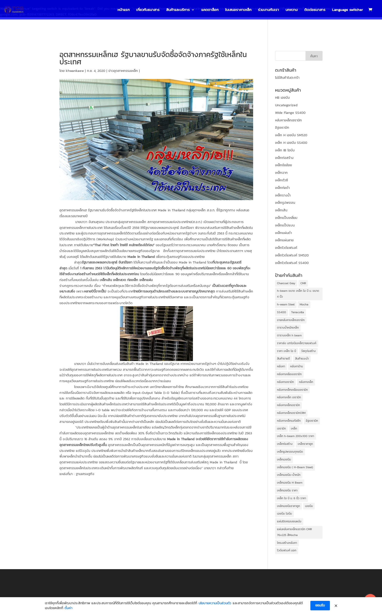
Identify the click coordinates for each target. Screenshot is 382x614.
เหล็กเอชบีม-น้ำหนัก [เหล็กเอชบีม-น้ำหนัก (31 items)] (288, 475)
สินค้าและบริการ (178, 10)
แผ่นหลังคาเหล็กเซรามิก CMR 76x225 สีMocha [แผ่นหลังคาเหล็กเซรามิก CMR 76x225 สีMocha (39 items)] (294, 532)
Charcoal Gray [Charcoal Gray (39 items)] (286, 283)
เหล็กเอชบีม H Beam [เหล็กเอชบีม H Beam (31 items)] (289, 482)
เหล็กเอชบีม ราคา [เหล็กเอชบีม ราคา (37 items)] (287, 490)
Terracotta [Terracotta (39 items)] (297, 312)
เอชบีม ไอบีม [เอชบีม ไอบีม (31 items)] (284, 513)
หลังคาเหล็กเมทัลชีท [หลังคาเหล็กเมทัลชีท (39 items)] (289, 421)
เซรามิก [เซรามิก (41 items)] (281, 428)
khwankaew (75, 70)
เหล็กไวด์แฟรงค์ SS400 (292, 262)
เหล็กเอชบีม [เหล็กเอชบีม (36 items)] (284, 459)
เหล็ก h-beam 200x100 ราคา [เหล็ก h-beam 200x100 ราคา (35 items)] (295, 436)
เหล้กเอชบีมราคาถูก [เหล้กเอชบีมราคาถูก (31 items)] (288, 506)
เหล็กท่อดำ (282, 187)
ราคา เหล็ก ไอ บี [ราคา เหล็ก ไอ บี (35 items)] (286, 351)
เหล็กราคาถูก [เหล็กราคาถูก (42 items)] (305, 444)
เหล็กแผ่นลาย (284, 240)
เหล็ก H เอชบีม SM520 (291, 135)
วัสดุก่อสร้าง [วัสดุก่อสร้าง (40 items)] (308, 351)
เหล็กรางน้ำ (283, 195)
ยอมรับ (320, 606)
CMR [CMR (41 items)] (303, 283)
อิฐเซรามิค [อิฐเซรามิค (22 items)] (312, 421)
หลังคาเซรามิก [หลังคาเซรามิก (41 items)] (285, 382)
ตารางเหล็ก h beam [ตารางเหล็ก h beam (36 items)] (289, 335)
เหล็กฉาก (281, 172)
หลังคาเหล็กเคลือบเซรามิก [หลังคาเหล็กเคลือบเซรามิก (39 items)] (292, 390)
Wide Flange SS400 (290, 112)
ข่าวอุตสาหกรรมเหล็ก (123, 70)
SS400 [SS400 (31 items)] (281, 312)
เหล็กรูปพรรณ (285, 202)
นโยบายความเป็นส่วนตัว (215, 603)
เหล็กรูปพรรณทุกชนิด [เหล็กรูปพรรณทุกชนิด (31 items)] (290, 451)
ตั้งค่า (68, 608)
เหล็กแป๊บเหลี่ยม (286, 217)
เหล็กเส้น (281, 210)
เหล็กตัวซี (281, 180)
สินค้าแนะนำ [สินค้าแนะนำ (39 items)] (302, 358)
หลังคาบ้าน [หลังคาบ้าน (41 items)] (296, 366)
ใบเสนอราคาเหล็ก (238, 10)
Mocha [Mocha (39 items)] (304, 304)
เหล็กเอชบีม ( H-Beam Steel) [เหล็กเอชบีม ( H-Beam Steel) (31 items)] (295, 467)
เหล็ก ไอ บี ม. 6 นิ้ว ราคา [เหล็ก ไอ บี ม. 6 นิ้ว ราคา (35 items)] (291, 498)
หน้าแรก (123, 10)
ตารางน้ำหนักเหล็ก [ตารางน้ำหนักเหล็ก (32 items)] (288, 327)
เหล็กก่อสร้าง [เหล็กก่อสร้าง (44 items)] (285, 444)
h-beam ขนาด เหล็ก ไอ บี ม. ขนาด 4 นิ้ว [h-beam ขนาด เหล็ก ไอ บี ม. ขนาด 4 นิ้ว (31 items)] (298, 294)
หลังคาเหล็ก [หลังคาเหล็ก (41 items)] (306, 382)
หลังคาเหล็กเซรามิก (288, 120)
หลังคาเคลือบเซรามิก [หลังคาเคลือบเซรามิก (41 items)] (289, 374)
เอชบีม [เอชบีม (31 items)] (309, 506)
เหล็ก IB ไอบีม (285, 150)
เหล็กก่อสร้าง (284, 157)
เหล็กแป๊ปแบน (285, 225)
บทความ (292, 10)
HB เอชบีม (282, 97)
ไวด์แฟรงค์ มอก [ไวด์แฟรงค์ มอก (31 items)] (286, 550)
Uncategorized (286, 105)
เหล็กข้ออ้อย (283, 165)
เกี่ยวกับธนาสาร (148, 10)
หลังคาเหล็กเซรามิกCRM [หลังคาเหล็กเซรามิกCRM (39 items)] (291, 413)
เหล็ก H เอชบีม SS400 (291, 142)
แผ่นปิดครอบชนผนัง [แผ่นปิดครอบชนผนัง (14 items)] (289, 521)
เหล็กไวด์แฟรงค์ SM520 (292, 255)
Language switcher (347, 10)
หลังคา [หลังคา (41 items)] (281, 366)
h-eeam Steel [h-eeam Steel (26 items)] (286, 304)
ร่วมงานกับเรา (268, 10)
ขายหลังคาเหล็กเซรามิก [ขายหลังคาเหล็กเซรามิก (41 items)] (291, 320)
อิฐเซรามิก (282, 127)
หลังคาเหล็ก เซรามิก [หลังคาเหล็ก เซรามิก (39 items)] (289, 397)
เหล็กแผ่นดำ (283, 232)
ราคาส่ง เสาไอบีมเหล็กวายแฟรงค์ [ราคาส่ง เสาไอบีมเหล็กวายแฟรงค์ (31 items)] (296, 343)
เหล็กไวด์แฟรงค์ (286, 247)
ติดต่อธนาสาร (314, 10)
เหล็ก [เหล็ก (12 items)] (294, 428)
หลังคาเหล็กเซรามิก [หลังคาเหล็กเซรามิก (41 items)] (288, 405)
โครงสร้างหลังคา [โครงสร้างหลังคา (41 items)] (287, 543)
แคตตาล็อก (210, 10)
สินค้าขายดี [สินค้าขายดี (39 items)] (283, 358)
